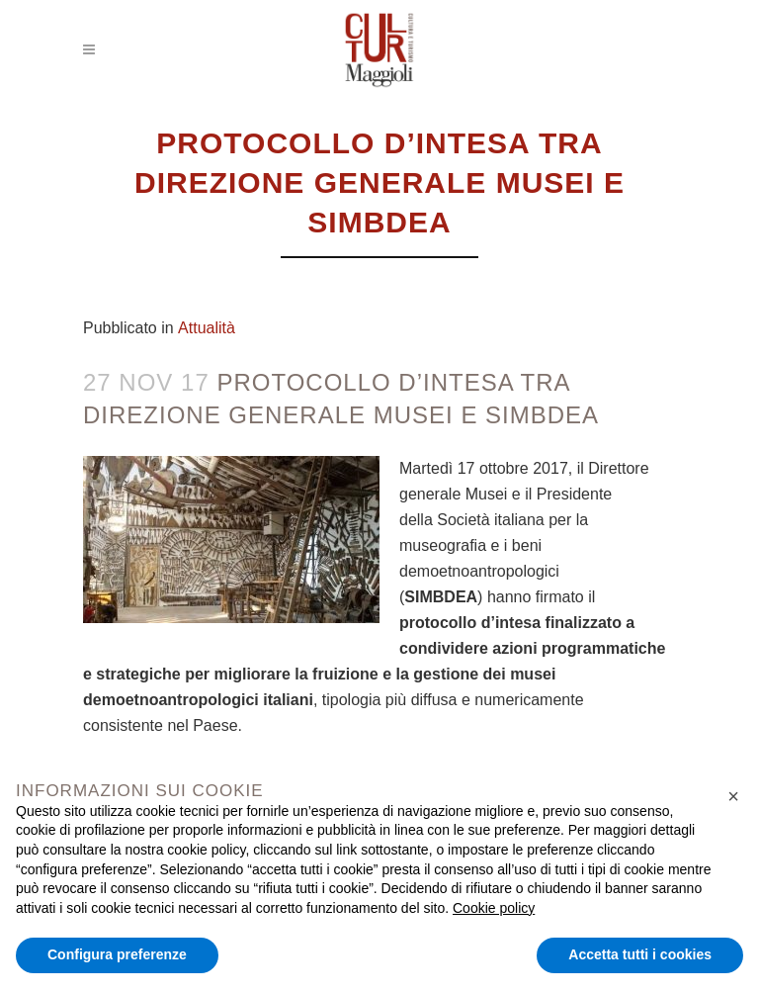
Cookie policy (494, 908)
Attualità (206, 327)
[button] (733, 796)
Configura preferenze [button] (117, 954)
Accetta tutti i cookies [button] (640, 954)
